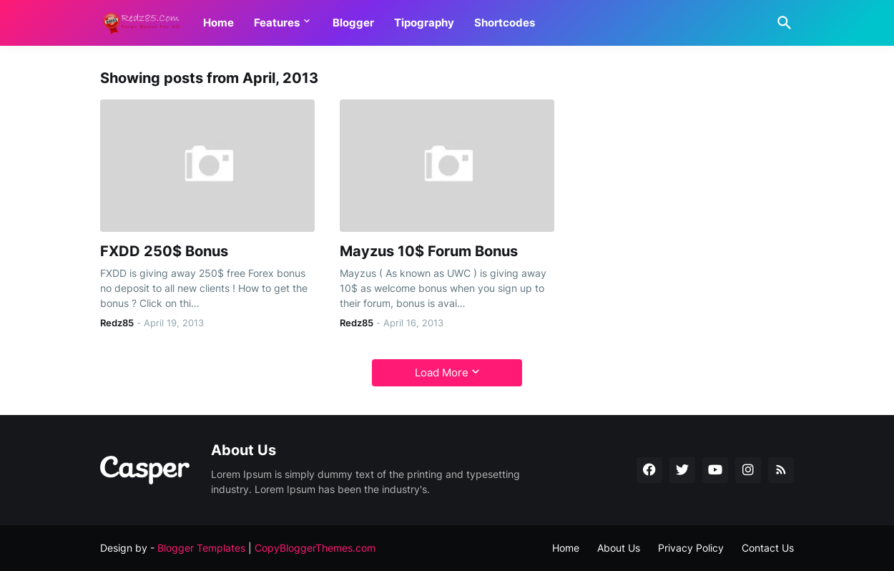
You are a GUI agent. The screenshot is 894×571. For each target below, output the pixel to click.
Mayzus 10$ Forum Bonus (429, 251)
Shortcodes (504, 22)
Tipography (424, 22)
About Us (618, 548)
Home (218, 22)
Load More (441, 372)
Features (277, 22)
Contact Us (768, 548)
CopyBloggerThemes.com (315, 548)
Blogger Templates (201, 548)
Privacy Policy (691, 548)
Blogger (353, 22)
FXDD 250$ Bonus (164, 251)
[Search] (782, 23)
